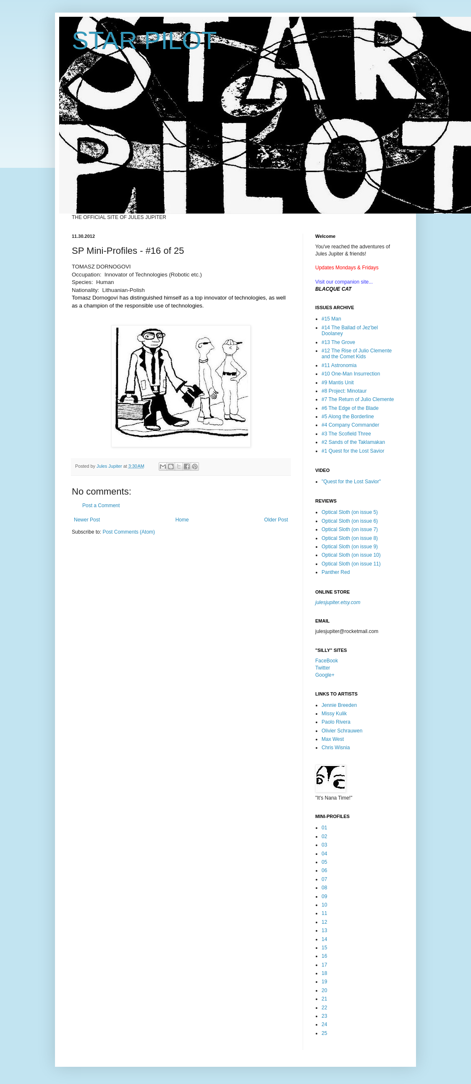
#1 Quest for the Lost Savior (353, 451)
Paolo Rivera (336, 722)
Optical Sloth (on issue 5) (350, 512)
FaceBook (326, 661)
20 (324, 990)
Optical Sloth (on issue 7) (350, 529)
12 (324, 922)
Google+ (325, 675)
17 (324, 965)
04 (324, 854)
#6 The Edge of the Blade (350, 408)
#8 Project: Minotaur (344, 391)
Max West (333, 739)
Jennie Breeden (339, 705)
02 (324, 836)
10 (324, 905)
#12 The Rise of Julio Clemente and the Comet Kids (357, 354)
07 (324, 879)
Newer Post (87, 520)
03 (324, 845)
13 (324, 930)
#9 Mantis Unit (338, 383)
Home (182, 520)
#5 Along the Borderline (348, 417)
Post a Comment (101, 505)
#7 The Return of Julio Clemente (358, 399)
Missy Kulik (334, 714)
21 (324, 999)
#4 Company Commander (350, 425)
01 (324, 828)
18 (324, 973)
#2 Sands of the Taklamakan (353, 442)
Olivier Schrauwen (342, 731)
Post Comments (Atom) (128, 532)
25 (324, 1033)
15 (324, 948)
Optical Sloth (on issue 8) (350, 538)
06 (324, 870)
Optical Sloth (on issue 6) (350, 521)
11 (324, 913)
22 (324, 1008)
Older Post (276, 520)
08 (324, 888)
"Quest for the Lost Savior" (351, 482)
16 (324, 956)
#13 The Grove (338, 342)
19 (324, 982)
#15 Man (331, 319)
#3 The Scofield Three (346, 434)
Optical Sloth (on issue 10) (351, 555)
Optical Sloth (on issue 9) (350, 547)
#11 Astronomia (339, 365)
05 (324, 862)
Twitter (322, 668)
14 (324, 939)
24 (324, 1024)
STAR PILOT (144, 40)
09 (324, 896)
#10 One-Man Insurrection (351, 374)
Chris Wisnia (336, 747)
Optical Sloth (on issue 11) (351, 564)
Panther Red (336, 572)
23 (324, 1016)
